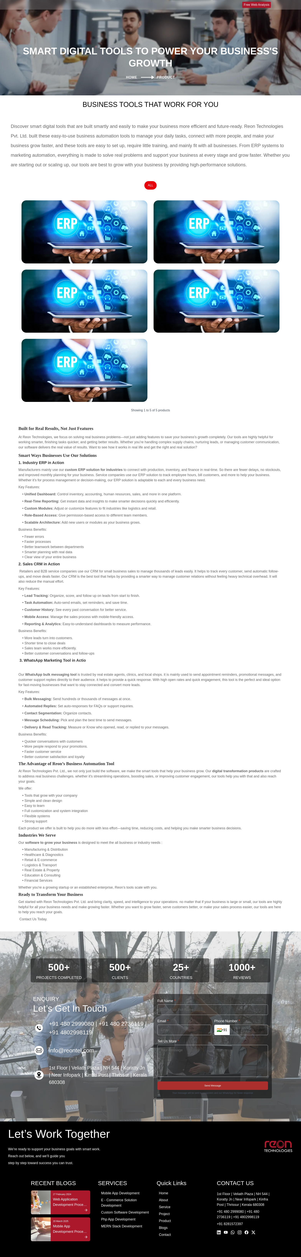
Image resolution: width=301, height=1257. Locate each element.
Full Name (166, 991)
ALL (150, 175)
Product (165, 1211)
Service (164, 1197)
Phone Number (227, 1011)
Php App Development (118, 1210)
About (163, 1190)
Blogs (163, 1218)
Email (163, 1011)
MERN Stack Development (121, 1217)
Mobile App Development (120, 1183)
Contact (165, 1225)
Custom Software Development (125, 1203)
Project (164, 1204)
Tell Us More (168, 1031)
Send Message (212, 1076)
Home (163, 1183)
